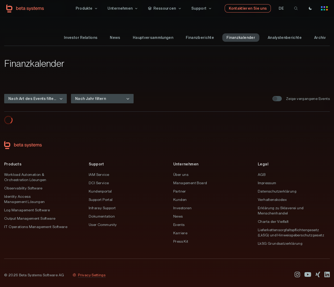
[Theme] (310, 8)
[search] (296, 8)
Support (96, 164)
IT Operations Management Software (35, 227)
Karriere (180, 233)
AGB (261, 174)
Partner (179, 191)
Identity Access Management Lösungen (24, 199)
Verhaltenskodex (272, 200)
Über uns (180, 174)
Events (178, 225)
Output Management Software (29, 218)
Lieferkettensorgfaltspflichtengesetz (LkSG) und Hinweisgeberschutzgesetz (291, 232)
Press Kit (180, 241)
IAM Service (99, 174)
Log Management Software (27, 210)
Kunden (180, 200)
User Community (103, 225)
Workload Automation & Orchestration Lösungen (25, 177)
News (178, 216)
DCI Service (99, 183)
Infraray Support (102, 208)
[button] (87, 8)
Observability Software (23, 188)
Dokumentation (102, 216)
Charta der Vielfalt (273, 221)
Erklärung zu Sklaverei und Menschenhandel (280, 210)
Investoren (182, 208)
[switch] (277, 98)
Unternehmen (185, 164)
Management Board (190, 183)
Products (12, 164)
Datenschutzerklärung (277, 191)
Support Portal (101, 200)
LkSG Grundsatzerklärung (280, 243)
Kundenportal (100, 191)
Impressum (267, 183)
